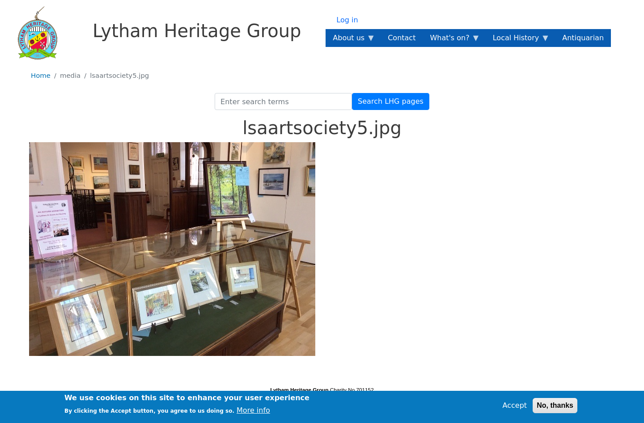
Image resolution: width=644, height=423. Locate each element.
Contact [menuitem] (401, 38)
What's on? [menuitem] (451, 40)
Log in (347, 20)
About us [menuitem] (350, 40)
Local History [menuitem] (518, 40)
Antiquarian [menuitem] (583, 38)
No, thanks (555, 407)
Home (41, 76)
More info (253, 412)
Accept (515, 407)
